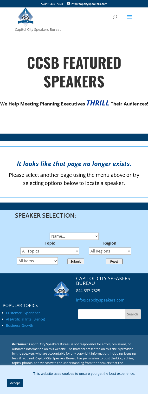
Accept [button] (15, 383)
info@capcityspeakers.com (100, 300)
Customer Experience (23, 313)
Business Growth (19, 325)
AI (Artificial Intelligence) (25, 319)
